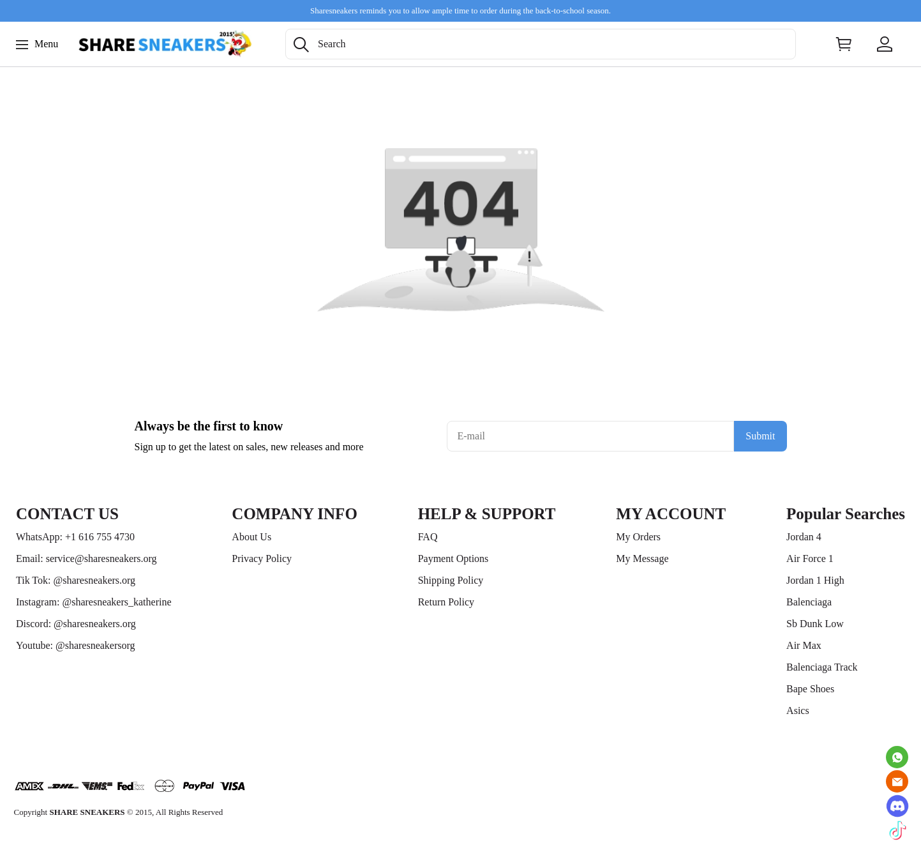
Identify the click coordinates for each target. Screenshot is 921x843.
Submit (760, 435)
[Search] (540, 44)
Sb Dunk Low (815, 623)
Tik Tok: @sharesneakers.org (75, 580)
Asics (797, 710)
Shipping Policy (451, 580)
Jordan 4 (803, 536)
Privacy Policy (262, 558)
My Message (642, 558)
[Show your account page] (884, 44)
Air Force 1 (810, 558)
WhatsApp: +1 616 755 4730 (75, 536)
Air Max (803, 645)
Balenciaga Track (822, 667)
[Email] (897, 781)
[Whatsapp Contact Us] (897, 757)
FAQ (428, 536)
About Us (251, 536)
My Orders (638, 536)
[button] (301, 44)
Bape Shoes (810, 688)
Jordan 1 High (815, 580)
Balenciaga (809, 601)
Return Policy (446, 601)
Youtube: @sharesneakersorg (75, 645)
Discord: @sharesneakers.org (76, 623)
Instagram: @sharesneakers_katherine (94, 601)
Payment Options (453, 558)
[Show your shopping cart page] (843, 44)
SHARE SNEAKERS (86, 812)
